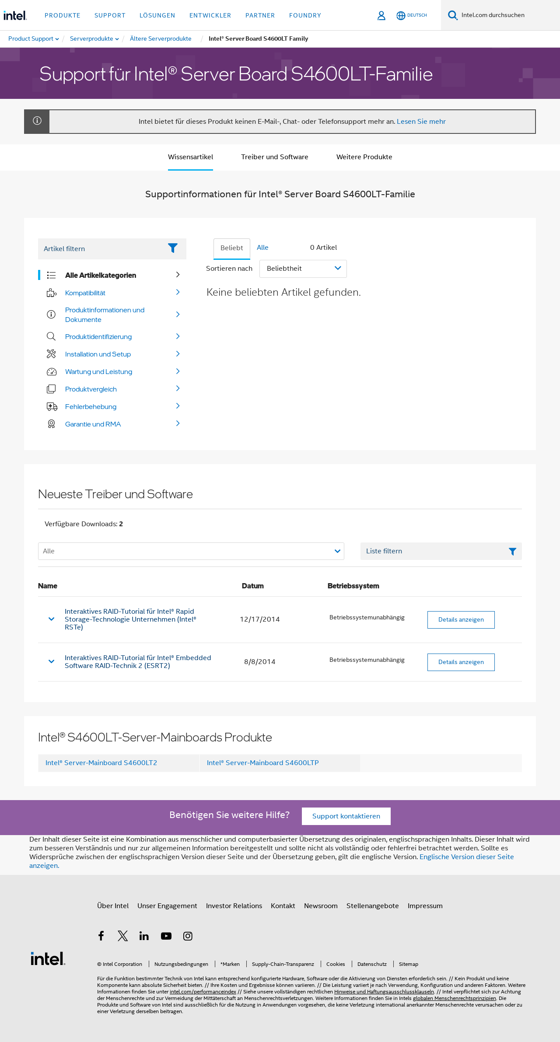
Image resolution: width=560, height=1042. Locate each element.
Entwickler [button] (210, 15)
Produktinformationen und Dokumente (104, 314)
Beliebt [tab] (231, 248)
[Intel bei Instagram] (187, 937)
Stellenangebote (372, 906)
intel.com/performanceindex (203, 991)
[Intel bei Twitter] (123, 937)
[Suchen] (453, 15)
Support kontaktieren (346, 816)
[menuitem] (92, 39)
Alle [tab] (263, 247)
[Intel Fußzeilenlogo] (48, 958)
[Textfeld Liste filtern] (441, 551)
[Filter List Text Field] (100, 249)
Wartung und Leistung (98, 371)
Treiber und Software (274, 157)
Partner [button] (260, 15)
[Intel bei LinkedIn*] (144, 937)
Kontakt (283, 906)
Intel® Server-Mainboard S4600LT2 (102, 763)
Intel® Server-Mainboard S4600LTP (263, 763)
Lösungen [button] (157, 15)
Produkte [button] (62, 15)
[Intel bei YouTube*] (166, 937)
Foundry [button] (305, 15)
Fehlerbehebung (90, 406)
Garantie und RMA (93, 424)
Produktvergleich (91, 389)
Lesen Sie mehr (421, 121)
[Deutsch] (411, 15)
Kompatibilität (85, 292)
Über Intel (113, 906)
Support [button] (110, 15)
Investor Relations (234, 906)
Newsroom (321, 906)
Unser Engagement (167, 906)
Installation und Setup (98, 354)
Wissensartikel (190, 157)
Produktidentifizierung (98, 336)
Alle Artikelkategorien (100, 275)
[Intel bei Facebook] (101, 937)
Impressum (425, 906)
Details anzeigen (461, 619)
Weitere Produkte (364, 157)
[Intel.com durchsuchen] (509, 15)
